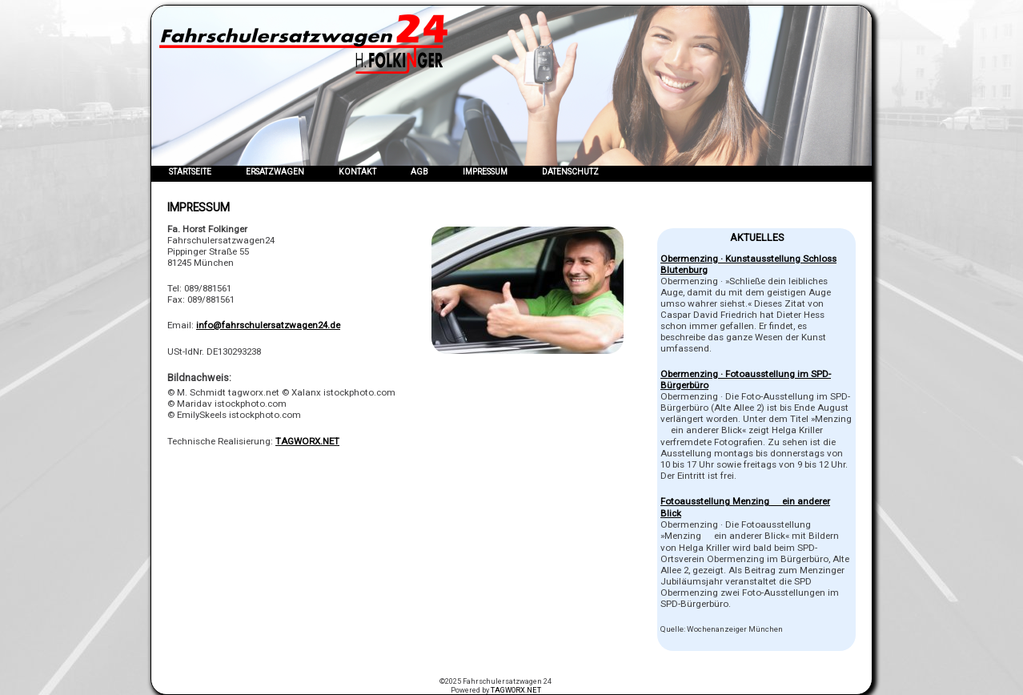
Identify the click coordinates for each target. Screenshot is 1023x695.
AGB (419, 171)
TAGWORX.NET (307, 441)
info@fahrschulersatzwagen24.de (268, 325)
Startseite (190, 171)
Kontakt (357, 171)
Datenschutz (570, 171)
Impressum (485, 171)
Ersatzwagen (275, 171)
